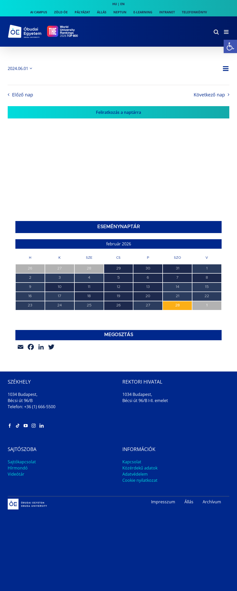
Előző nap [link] (22, 95)
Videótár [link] (16, 474)
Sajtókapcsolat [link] (22, 462)
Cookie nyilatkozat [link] (139, 480)
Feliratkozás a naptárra (118, 112)
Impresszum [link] (163, 502)
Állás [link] (188, 502)
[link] (230, 46)
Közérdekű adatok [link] (139, 468)
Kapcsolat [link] (131, 462)
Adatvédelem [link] (135, 474)
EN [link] (122, 4)
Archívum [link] (212, 502)
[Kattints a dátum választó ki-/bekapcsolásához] (21, 68)
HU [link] (114, 4)
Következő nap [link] (209, 95)
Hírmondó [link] (18, 468)
